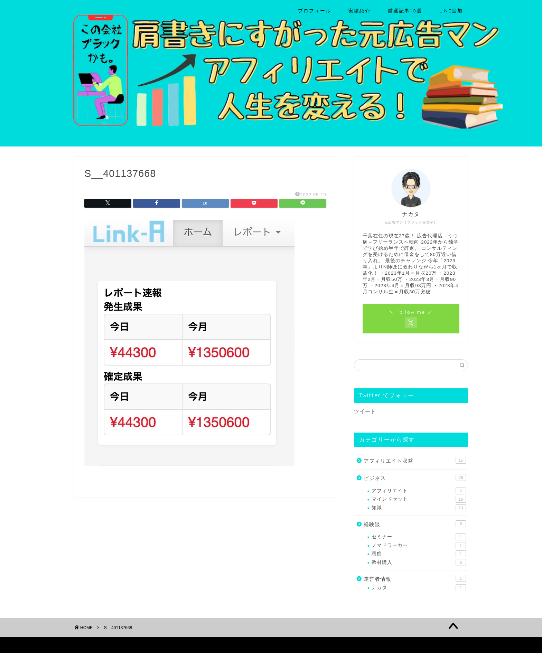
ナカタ (419, 587)
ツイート (365, 411)
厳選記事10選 (405, 11)
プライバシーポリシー (100, 645)
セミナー (419, 536)
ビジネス (415, 477)
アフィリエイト (419, 491)
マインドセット (419, 499)
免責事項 (140, 645)
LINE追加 (451, 11)
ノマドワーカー (419, 545)
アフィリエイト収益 (415, 460)
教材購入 (419, 562)
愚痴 (419, 553)
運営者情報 (415, 578)
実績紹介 (359, 11)
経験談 (415, 523)
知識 (419, 507)
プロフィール (314, 11)
